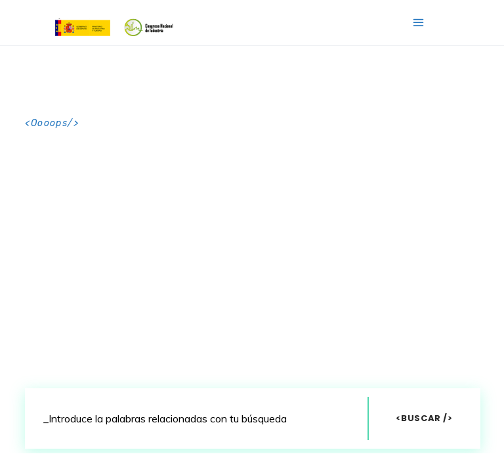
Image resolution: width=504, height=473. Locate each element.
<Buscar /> (424, 418)
